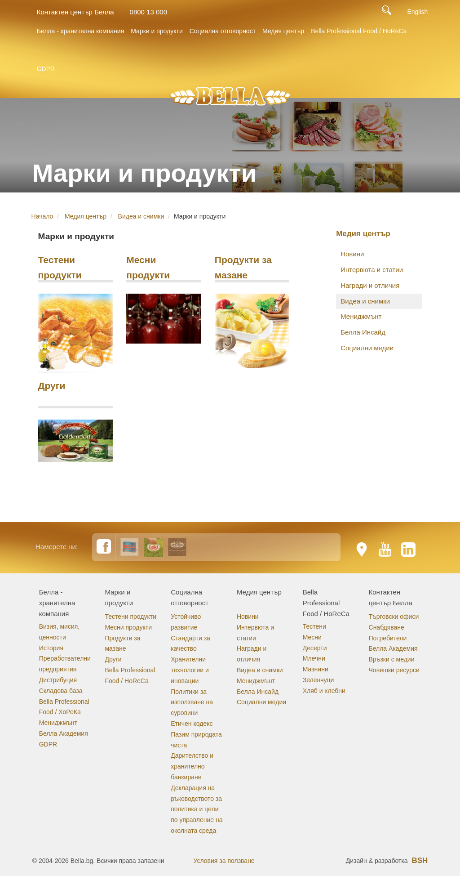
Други (52, 385)
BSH (419, 860)
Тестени (314, 626)
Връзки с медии (392, 659)
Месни (312, 637)
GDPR (46, 68)
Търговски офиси (394, 616)
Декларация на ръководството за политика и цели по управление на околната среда (196, 809)
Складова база (61, 690)
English (417, 12)
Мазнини (315, 669)
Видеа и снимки (141, 216)
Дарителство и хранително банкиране (192, 766)
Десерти (315, 648)
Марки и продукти (156, 31)
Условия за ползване (224, 860)
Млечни (314, 658)
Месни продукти (148, 266)
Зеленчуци (318, 680)
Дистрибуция (58, 680)
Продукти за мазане (243, 266)
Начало (42, 216)
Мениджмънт (361, 316)
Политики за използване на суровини (192, 702)
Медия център (283, 31)
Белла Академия (63, 733)
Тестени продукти (60, 266)
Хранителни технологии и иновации (190, 670)
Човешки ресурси (394, 670)
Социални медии (367, 348)
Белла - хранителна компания (80, 31)
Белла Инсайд (363, 332)
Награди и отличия (370, 285)
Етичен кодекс (191, 723)
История (51, 648)
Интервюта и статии (372, 269)
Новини (352, 254)
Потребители (388, 638)
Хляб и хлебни (324, 690)
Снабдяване (386, 627)
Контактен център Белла (75, 12)
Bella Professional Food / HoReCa (359, 31)
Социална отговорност (223, 31)
